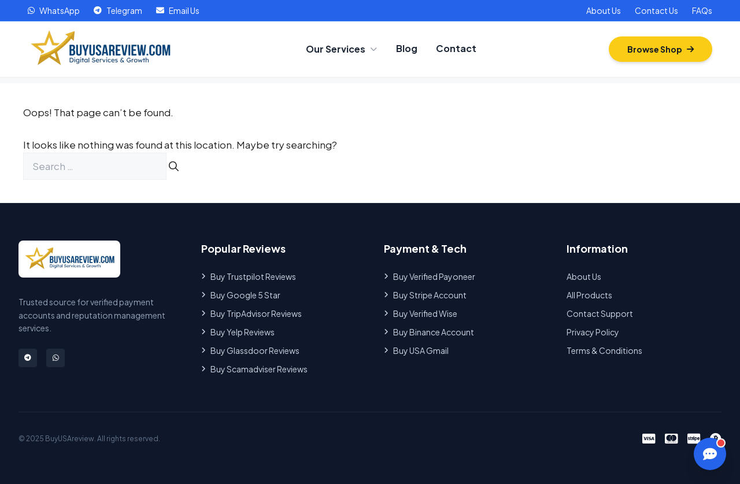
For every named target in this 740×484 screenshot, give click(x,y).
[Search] (173, 166)
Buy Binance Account (429, 332)
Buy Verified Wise (420, 313)
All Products (589, 295)
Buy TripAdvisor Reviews (251, 313)
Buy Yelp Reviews (238, 332)
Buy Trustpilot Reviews (248, 276)
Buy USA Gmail (416, 350)
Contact (456, 48)
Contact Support (600, 313)
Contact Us (656, 10)
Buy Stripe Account (425, 295)
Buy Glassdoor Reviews (250, 350)
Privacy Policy (593, 332)
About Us (603, 10)
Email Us (177, 10)
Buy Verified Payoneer (429, 276)
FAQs (702, 10)
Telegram (118, 10)
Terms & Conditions (604, 350)
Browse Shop (660, 49)
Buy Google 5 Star (240, 295)
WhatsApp (54, 10)
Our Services (341, 49)
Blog (406, 48)
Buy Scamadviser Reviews (254, 369)
